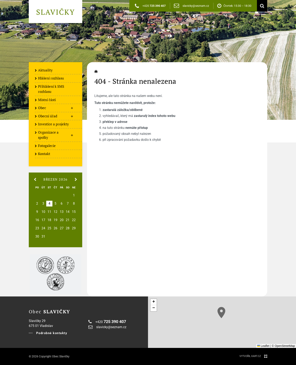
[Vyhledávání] (261, 6)
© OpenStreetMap (283, 346)
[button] (221, 312)
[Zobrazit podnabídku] (72, 108)
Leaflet (263, 346)
